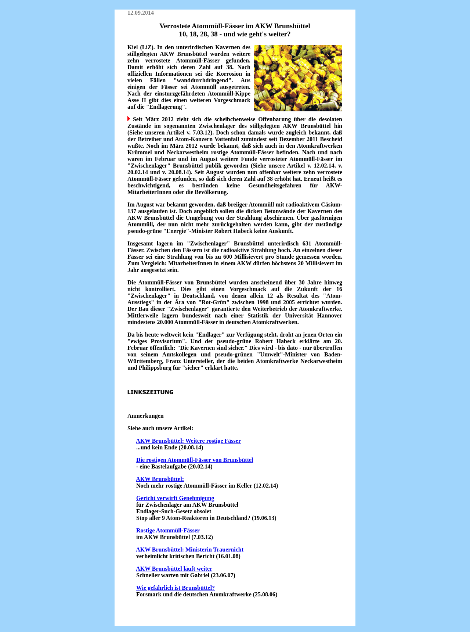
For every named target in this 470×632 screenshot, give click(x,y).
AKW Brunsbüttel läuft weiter (174, 568)
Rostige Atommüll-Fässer (168, 530)
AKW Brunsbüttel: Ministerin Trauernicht (189, 549)
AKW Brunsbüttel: (160, 479)
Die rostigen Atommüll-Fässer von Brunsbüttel (194, 460)
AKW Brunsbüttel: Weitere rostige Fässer (188, 441)
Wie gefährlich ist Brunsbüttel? (175, 588)
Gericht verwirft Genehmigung (175, 498)
